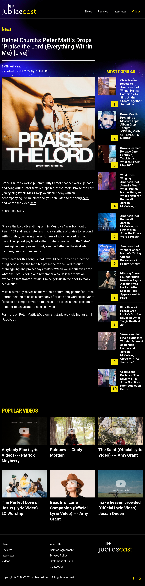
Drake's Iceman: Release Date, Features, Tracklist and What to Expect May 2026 (130, 156)
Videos (136, 11)
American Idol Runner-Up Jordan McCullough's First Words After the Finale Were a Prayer (130, 226)
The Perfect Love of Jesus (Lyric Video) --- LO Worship (23, 508)
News (88, 11)
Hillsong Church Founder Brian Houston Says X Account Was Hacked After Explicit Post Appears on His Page (130, 285)
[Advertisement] (121, 52)
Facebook (9, 319)
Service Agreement (62, 550)
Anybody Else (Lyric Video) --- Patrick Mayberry (20, 455)
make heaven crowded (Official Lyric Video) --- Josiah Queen (120, 508)
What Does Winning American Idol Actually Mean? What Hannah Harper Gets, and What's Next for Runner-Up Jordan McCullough (131, 190)
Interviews (120, 11)
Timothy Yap (13, 66)
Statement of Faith (61, 561)
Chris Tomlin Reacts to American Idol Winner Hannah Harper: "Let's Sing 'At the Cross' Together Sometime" (131, 92)
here (85, 198)
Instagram (83, 314)
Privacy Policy (58, 555)
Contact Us (56, 566)
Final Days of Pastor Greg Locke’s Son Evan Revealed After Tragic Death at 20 (131, 316)
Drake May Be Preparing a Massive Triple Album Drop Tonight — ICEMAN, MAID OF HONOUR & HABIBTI (130, 126)
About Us (55, 544)
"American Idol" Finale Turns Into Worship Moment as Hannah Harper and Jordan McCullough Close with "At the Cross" (131, 348)
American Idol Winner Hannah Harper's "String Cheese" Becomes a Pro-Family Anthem (131, 255)
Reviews (103, 11)
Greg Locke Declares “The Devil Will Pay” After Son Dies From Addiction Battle (130, 380)
